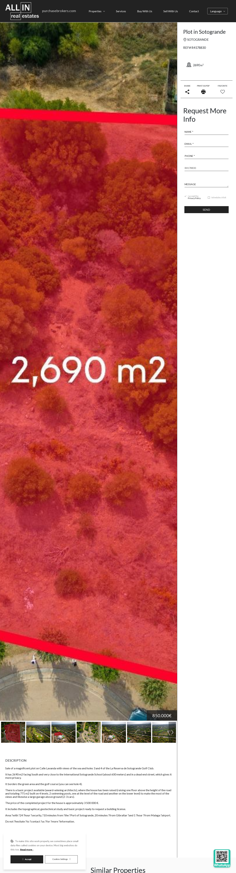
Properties (95, 11)
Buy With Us (144, 11)
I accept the (194, 197)
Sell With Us (170, 11)
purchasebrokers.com (59, 11)
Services (121, 11)
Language (216, 11)
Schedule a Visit (218, 198)
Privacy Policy (194, 198)
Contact (194, 11)
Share (187, 89)
